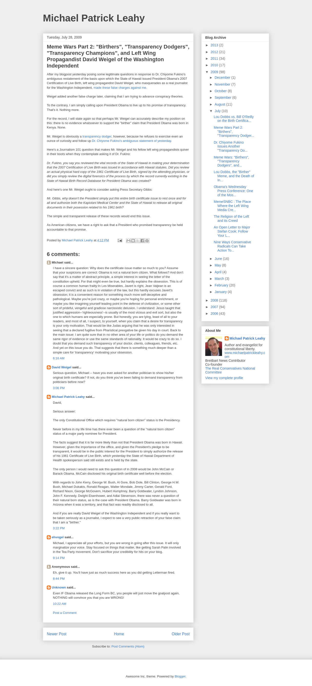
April (218, 272)
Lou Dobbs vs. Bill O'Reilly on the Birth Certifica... (234, 119)
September (223, 97)
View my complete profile (224, 378)
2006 (215, 313)
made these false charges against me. (120, 87)
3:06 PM (59, 388)
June (218, 259)
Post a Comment (65, 613)
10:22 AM (59, 604)
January (221, 292)
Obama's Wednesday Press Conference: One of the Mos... (233, 191)
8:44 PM (59, 578)
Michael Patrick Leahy (94, 18)
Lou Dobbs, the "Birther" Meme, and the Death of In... (234, 176)
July (218, 111)
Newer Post (57, 634)
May (218, 265)
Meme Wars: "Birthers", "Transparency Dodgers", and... (231, 161)
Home (119, 634)
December (222, 77)
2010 (215, 65)
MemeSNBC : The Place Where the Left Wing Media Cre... (232, 206)
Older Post (181, 634)
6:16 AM (59, 358)
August (220, 104)
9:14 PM (59, 558)
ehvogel (58, 537)
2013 (215, 45)
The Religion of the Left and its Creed (231, 219)
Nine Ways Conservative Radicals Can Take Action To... (232, 246)
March (219, 279)
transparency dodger (96, 136)
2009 (215, 72)
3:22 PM (59, 528)
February (221, 285)
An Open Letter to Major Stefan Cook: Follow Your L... (232, 231)
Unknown (59, 587)
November (222, 84)
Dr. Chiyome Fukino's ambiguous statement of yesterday (131, 141)
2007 (215, 307)
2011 (215, 58)
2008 (215, 300)
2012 (215, 52)
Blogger (180, 676)
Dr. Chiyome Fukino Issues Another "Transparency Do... (231, 146)
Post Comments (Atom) (127, 646)
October (221, 91)
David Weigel (61, 367)
